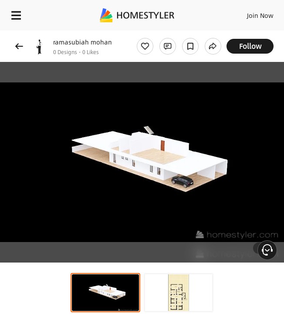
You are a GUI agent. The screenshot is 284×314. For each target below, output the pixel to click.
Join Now (260, 15)
